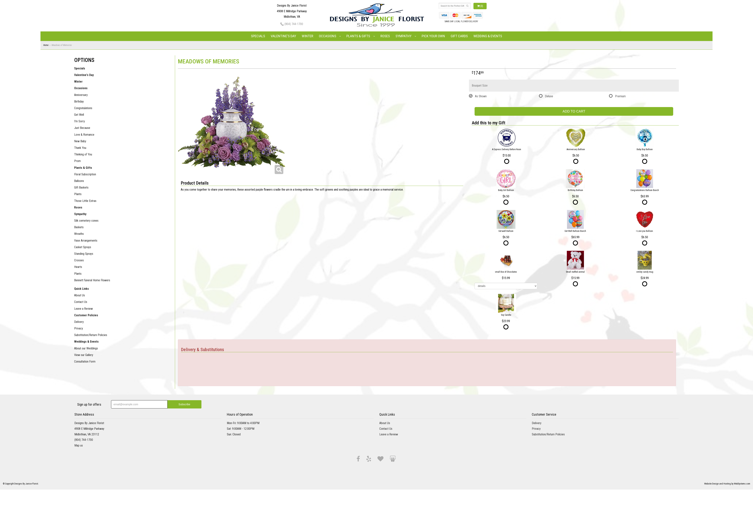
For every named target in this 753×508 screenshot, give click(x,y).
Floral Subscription (85, 174)
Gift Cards (459, 36)
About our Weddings (86, 348)
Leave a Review (83, 308)
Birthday (79, 101)
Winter (307, 36)
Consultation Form (84, 361)
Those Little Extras (85, 201)
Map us (78, 445)
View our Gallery (83, 355)
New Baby (80, 141)
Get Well (79, 114)
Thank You (80, 148)
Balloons (79, 181)
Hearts (78, 267)
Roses (385, 36)
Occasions (327, 36)
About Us (79, 295)
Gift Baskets (81, 187)
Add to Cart (573, 111)
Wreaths (79, 234)
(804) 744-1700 (291, 24)
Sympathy (404, 36)
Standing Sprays (83, 254)
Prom (77, 161)
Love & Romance (84, 134)
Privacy (78, 328)
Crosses (79, 260)
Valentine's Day (283, 36)
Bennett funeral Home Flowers (92, 280)
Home (45, 45)
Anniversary (81, 95)
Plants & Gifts (358, 36)
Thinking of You (83, 154)
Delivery (79, 322)
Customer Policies (86, 315)
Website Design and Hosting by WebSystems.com (727, 483)
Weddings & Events (86, 341)
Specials (258, 36)
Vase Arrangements (85, 240)
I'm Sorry (79, 121)
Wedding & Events (487, 36)
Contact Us (80, 302)
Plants (78, 194)
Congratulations (83, 108)
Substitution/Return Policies (90, 335)
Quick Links (81, 289)
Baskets (79, 227)
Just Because (82, 128)
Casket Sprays (82, 247)
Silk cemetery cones (86, 220)
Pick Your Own (433, 36)
